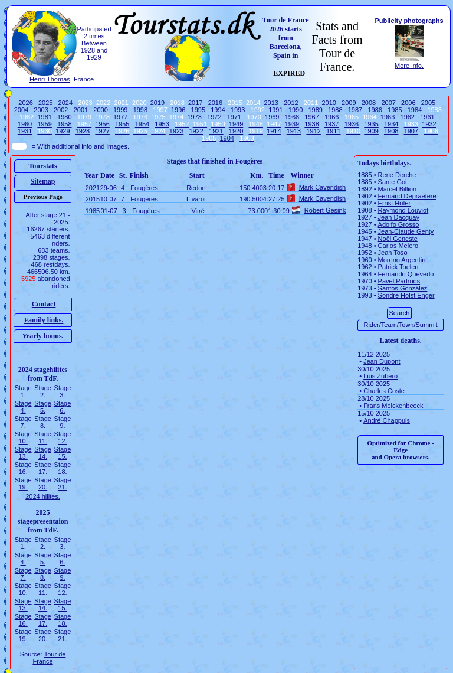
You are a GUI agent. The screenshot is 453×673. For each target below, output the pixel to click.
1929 (62, 131)
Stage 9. (62, 422)
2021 (93, 187)
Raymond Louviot (403, 210)
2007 (388, 102)
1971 (234, 116)
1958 (64, 124)
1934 (391, 124)
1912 (313, 131)
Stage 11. (42, 437)
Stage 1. (23, 391)
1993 (238, 109)
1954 (142, 124)
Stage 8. (42, 422)
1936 (351, 124)
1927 (102, 131)
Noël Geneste (398, 238)
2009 (349, 102)
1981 (44, 116)
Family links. (44, 320)
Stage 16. (23, 468)
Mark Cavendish (322, 187)
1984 (415, 109)
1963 (387, 116)
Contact (44, 304)
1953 (162, 124)
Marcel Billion (397, 188)
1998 (140, 109)
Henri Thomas (49, 79)
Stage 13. (23, 453)
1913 (294, 131)
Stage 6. (62, 407)
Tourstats (42, 166)
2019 (157, 102)
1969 (272, 116)
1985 (395, 109)
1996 (178, 109)
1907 (411, 131)
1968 (292, 116)
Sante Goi (392, 181)
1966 (331, 116)
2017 (195, 102)
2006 (408, 102)
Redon (195, 187)
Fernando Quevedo (406, 273)
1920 (236, 131)
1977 (120, 116)
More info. (409, 65)
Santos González (403, 288)
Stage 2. (42, 391)
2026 (25, 102)
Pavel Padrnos (399, 281)
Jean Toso (393, 252)
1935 (371, 124)
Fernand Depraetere (407, 196)
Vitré (197, 210)
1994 (218, 109)
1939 (292, 124)
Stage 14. (42, 453)
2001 (81, 109)
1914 (274, 131)
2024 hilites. (42, 496)
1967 (311, 116)
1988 (335, 109)
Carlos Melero (398, 245)
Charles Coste (384, 390)
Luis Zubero (380, 376)
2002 (61, 109)
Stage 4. (23, 407)
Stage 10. (23, 437)
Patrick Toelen (398, 266)
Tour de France (48, 658)
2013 (271, 102)
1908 (391, 131)
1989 (315, 109)
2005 (428, 102)
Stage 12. (62, 437)
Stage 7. (23, 422)
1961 (427, 116)
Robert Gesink (325, 210)
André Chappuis (386, 420)
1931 (25, 131)
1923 (176, 131)
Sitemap (43, 181)
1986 (374, 109)
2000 (100, 109)
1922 (196, 131)
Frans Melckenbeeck (393, 405)
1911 (333, 131)
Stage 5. (42, 407)
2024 (65, 102)
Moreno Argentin (402, 259)
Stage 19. (23, 483)
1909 (371, 131)
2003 (41, 109)
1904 (227, 138)
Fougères (143, 187)
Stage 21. (62, 483)
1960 (25, 124)
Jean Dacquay (398, 217)
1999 (120, 109)
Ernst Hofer (394, 203)
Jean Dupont (381, 361)
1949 (236, 124)
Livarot (196, 198)
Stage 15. (62, 453)
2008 (369, 102)
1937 (331, 124)
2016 (215, 102)
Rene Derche (397, 174)
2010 (328, 102)
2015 (93, 198)
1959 (44, 124)
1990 (295, 109)
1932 (429, 124)
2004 (21, 109)
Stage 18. (62, 468)
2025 (45, 102)
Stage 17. (42, 468)
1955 (122, 124)
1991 (275, 109)
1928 (83, 131)
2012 (291, 102)
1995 (198, 109)
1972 (214, 116)
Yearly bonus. (43, 336)
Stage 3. (62, 391)
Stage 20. (42, 483)
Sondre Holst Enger (406, 295)
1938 (311, 124)
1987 (355, 109)
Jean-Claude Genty (406, 231)
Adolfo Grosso (398, 224)
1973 (194, 116)
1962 (408, 116)
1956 (102, 124)
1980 (64, 116)
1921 (216, 131)
